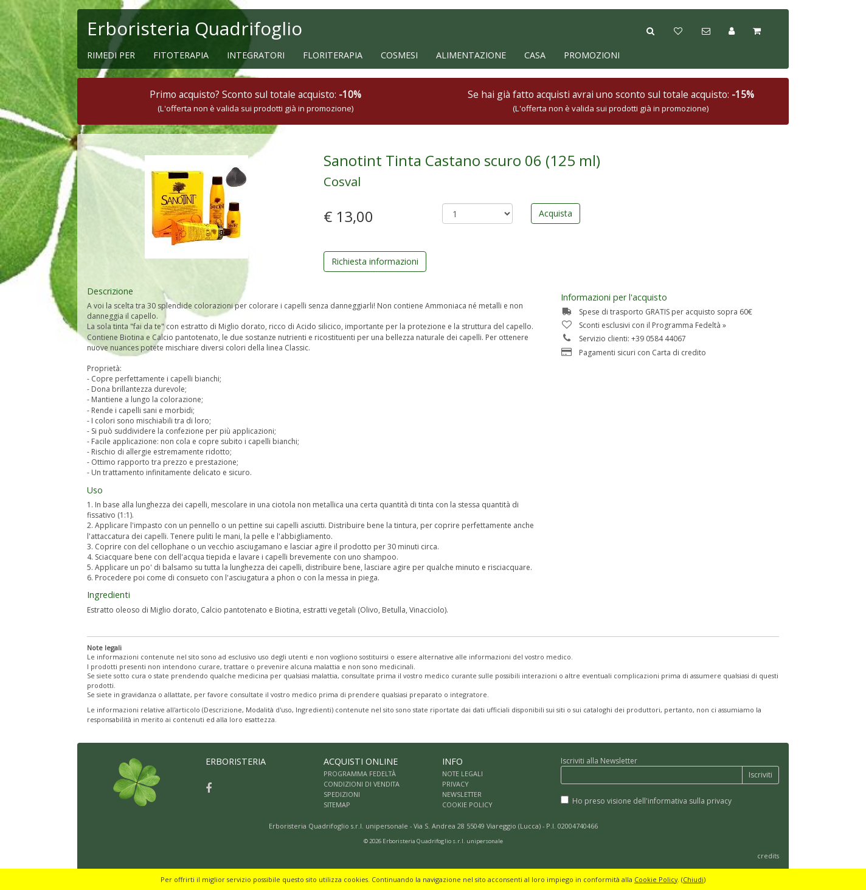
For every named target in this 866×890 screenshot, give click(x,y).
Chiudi (693, 879)
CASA (535, 55)
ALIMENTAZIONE (471, 55)
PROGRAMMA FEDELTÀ (360, 773)
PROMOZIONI (592, 55)
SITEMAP (337, 804)
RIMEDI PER (111, 55)
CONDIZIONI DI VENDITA (362, 783)
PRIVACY (455, 783)
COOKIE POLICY (467, 804)
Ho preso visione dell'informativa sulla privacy (652, 801)
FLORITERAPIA (332, 55)
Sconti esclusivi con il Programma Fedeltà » (643, 325)
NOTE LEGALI (462, 773)
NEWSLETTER (462, 794)
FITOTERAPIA (181, 55)
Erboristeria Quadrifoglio (194, 28)
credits (768, 855)
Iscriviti (760, 775)
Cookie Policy (655, 879)
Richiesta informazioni (374, 261)
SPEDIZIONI (342, 794)
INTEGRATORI (256, 55)
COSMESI (399, 55)
